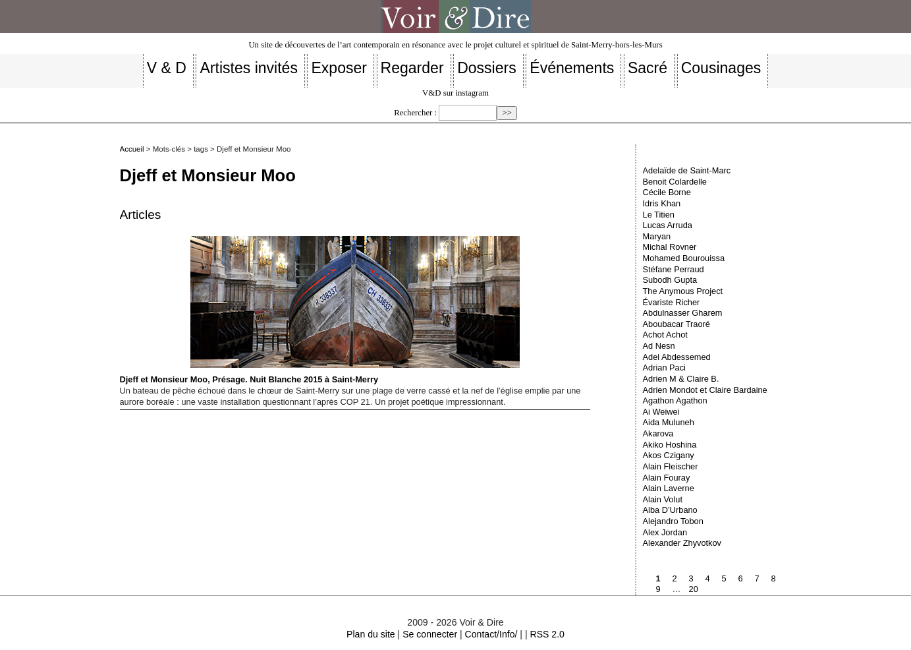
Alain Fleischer (670, 466)
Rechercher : (415, 112)
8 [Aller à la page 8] (773, 578)
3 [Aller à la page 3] (691, 578)
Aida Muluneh (668, 422)
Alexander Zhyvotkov (682, 543)
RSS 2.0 (547, 634)
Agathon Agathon (675, 400)
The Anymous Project (683, 291)
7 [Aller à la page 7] (757, 578)
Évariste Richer (671, 302)
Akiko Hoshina (670, 445)
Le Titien (659, 215)
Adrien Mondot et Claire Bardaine (705, 390)
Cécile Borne (667, 192)
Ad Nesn (659, 346)
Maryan (657, 236)
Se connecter (429, 634)
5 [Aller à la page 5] (724, 578)
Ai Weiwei (661, 412)
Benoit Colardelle (675, 182)
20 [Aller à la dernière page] (693, 589)
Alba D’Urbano (670, 510)
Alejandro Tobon (673, 521)
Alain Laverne (668, 488)
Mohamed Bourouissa (684, 258)
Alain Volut (662, 499)
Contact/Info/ (491, 634)
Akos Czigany (668, 455)
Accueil (132, 149)
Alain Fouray (666, 478)
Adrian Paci (664, 367)
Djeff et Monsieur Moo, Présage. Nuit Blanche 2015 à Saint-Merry (320, 310)
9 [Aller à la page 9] (658, 589)
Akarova (658, 433)
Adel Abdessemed (677, 357)
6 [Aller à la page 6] (740, 578)
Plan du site (370, 634)
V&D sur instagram (455, 93)
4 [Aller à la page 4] (707, 578)
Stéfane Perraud (673, 269)
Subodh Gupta (670, 280)
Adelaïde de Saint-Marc (687, 170)
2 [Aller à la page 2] (675, 578)
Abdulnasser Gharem (683, 313)
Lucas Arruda (667, 225)
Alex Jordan (665, 532)
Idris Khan (662, 203)
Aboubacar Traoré (676, 324)
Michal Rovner (670, 247)
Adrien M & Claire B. (681, 379)
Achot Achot (665, 335)
